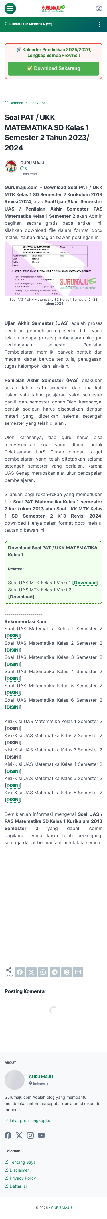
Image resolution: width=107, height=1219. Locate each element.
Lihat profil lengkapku (27, 1120)
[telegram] (55, 972)
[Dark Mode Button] (99, 8)
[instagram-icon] (30, 1136)
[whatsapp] (43, 972)
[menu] (10, 8)
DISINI (13, 635)
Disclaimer (17, 1170)
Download (85, 582)
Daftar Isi (16, 1186)
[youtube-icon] (41, 1136)
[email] (78, 972)
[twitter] (31, 972)
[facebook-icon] (8, 1136)
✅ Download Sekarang (53, 68)
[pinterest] (66, 972)
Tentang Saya (20, 1162)
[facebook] (20, 972)
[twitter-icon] (19, 1136)
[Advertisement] (53, 906)
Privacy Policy (20, 1178)
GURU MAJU (41, 1076)
